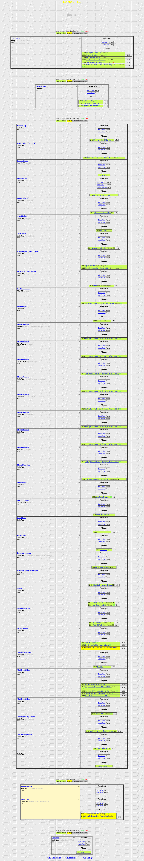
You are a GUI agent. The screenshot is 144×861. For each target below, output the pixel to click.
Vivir (103, 175)
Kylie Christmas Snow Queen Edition (97, 268)
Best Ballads (103, 766)
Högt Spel (103, 230)
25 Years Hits (99, 713)
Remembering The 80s (99, 248)
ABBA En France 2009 (91, 813)
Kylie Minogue (22, 251)
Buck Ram (105, 42)
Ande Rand (105, 44)
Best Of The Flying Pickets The (95, 684)
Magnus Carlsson (23, 324)
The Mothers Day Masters (26, 717)
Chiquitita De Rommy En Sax (102, 585)
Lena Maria (21, 271)
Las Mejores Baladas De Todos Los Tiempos (99, 303)
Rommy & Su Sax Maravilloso (27, 570)
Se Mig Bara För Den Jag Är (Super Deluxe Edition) (102, 338)
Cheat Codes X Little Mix (26, 143)
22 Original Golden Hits (94, 53)
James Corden (34, 251)
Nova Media (21, 518)
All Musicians (54, 857)
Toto (18, 752)
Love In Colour (90, 642)
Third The (100, 667)
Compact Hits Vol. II (98, 602)
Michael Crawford (23, 465)
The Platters (16, 38)
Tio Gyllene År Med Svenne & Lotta (97, 645)
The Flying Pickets (23, 670)
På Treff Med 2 (97, 622)
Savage (19, 588)
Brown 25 (100, 532)
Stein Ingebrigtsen (23, 608)
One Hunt (100, 321)
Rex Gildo (55, 838)
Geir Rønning (31, 271)
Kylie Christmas (90, 266)
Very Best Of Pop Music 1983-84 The (97, 691)
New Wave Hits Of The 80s (102, 140)
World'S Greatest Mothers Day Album (101, 731)
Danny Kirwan (102, 187)
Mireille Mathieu (23, 500)
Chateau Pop (21, 125)
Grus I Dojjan (22, 216)
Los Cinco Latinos (23, 289)
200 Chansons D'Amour (93, 57)
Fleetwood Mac (22, 178)
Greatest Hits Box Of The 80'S (95, 693)
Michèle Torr (21, 482)
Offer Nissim (21, 535)
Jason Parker (21, 234)
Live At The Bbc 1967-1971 (102, 195)
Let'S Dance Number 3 (102, 567)
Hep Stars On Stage (88, 101)
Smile (95, 286)
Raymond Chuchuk (24, 553)
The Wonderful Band (24, 734)
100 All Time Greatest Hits (102, 213)
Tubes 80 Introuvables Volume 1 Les (97, 696)
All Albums (70, 857)
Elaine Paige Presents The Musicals (97, 479)
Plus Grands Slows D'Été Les (95, 60)
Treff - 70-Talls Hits (99, 625)
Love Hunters (22, 306)
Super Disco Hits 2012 (99, 605)
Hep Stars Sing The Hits (90, 106)
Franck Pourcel (22, 198)
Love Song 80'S (102, 749)
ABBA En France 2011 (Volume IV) (96, 816)
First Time (103, 550)
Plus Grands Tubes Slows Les (95, 62)
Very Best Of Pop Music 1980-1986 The (98, 687)
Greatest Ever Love (92, 55)
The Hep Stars (41, 86)
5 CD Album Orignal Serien (91, 103)
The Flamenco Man (24, 652)
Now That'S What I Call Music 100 (98, 157)
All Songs (88, 857)
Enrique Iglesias (22, 161)
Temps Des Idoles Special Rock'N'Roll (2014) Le (102, 65)
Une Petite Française (102, 497)
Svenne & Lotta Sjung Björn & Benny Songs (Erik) (101, 647)
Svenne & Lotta (22, 628)
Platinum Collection (102, 514)
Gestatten (83, 852)
